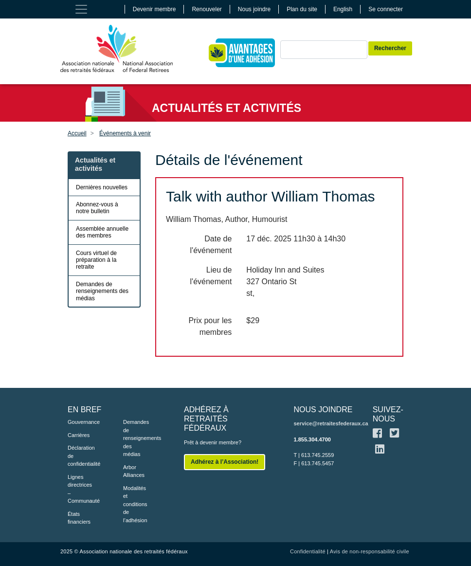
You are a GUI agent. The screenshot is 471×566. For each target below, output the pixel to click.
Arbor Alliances (134, 471)
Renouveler (206, 9)
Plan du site (302, 9)
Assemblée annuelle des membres (102, 232)
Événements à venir (125, 133)
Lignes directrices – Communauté (81, 489)
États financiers (79, 518)
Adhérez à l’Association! (224, 461)
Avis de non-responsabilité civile (369, 551)
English (342, 9)
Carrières (79, 435)
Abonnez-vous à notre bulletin (97, 208)
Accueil (77, 133)
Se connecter (385, 9)
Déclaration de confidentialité (81, 456)
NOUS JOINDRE (322, 409)
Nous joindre (254, 9)
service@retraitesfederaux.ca (330, 423)
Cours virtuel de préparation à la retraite (96, 260)
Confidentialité (308, 551)
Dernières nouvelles (101, 187)
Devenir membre (154, 9)
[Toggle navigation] (81, 9)
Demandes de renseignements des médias (102, 291)
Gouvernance (81, 422)
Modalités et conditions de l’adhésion (135, 504)
